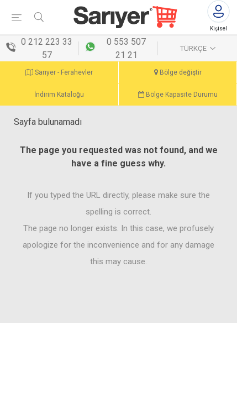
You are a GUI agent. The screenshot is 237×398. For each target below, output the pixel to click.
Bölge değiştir (178, 72)
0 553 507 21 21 (126, 48)
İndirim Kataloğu (59, 94)
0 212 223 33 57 (46, 48)
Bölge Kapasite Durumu (178, 94)
